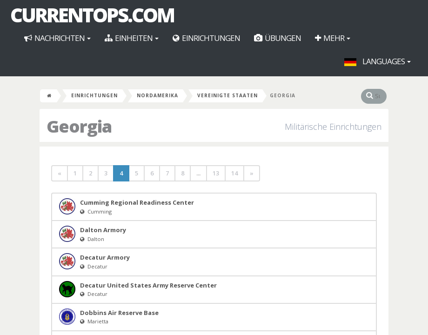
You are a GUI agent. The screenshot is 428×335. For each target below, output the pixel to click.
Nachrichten (57, 38)
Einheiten (132, 38)
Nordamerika (157, 95)
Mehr (332, 38)
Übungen (277, 38)
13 (216, 173)
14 (234, 173)
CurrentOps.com (92, 15)
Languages (377, 61)
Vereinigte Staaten (227, 95)
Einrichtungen (206, 38)
